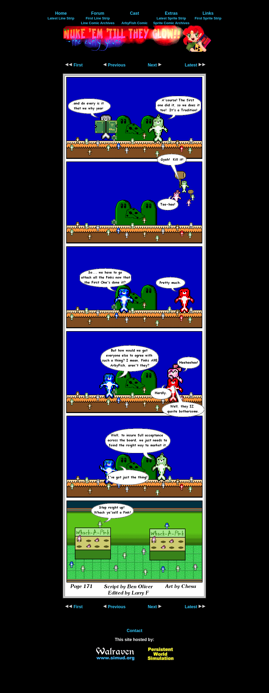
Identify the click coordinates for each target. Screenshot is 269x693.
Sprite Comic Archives (171, 23)
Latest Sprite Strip (171, 18)
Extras (171, 13)
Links (208, 13)
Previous (114, 65)
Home (61, 13)
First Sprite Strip (208, 18)
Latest (195, 65)
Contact (134, 630)
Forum (97, 13)
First (73, 65)
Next (155, 65)
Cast (134, 13)
